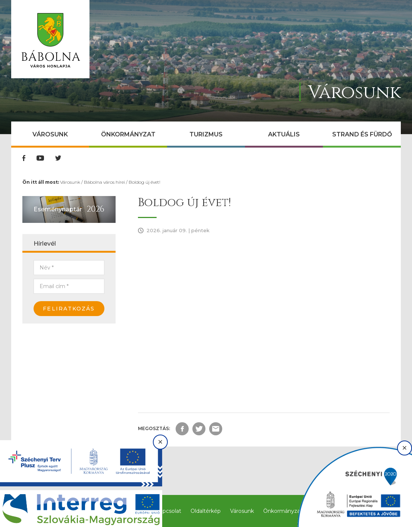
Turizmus (206, 134)
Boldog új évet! (144, 182)
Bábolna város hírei (104, 182)
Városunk (50, 134)
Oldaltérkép (206, 511)
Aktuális (284, 134)
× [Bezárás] (160, 441)
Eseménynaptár (58, 209)
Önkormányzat (128, 134)
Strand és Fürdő (362, 134)
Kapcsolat (168, 511)
